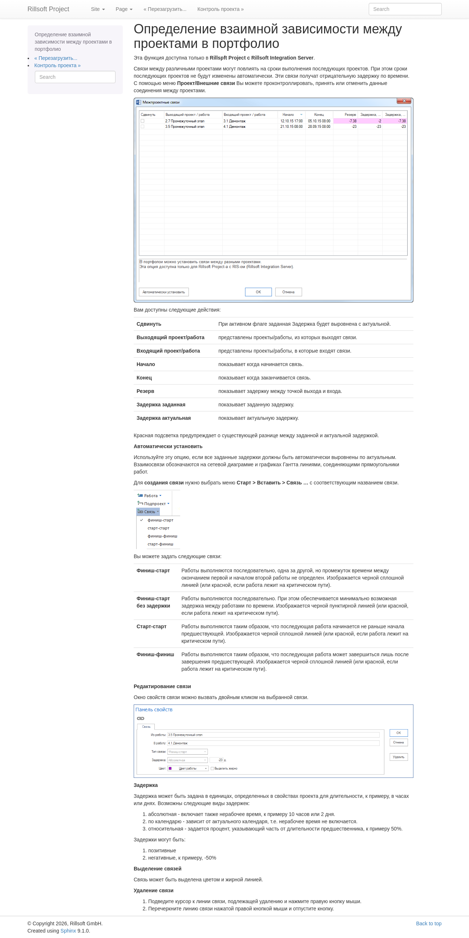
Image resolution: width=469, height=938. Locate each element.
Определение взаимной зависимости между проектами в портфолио (73, 42)
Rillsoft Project (48, 9)
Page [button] (124, 9)
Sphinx (68, 931)
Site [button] (98, 9)
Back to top (428, 923)
